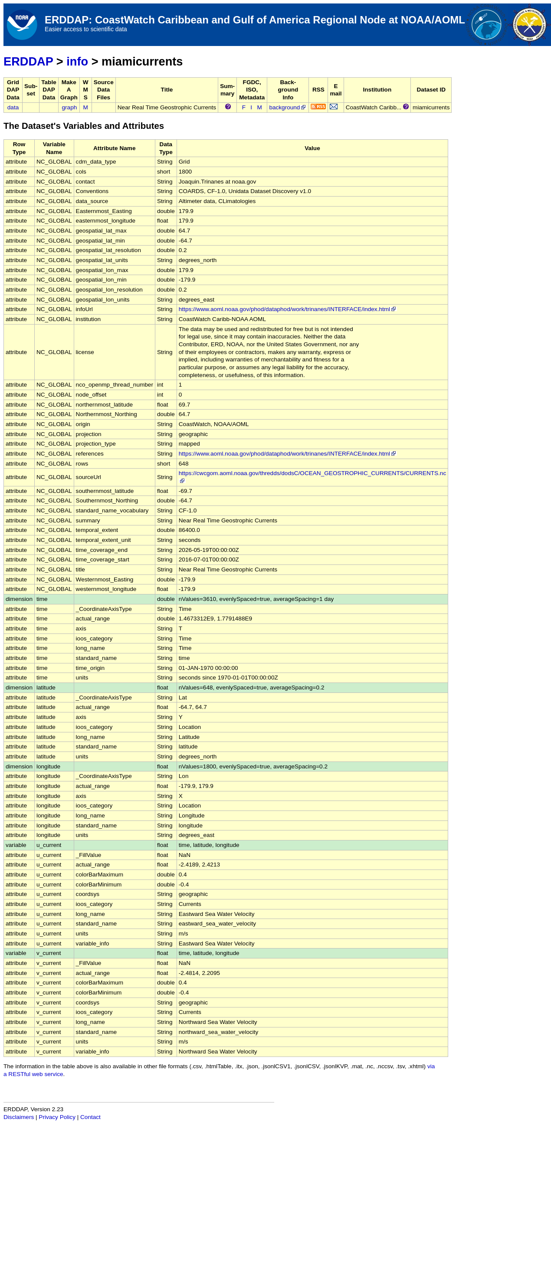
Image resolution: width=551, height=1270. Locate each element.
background (288, 107)
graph (69, 107)
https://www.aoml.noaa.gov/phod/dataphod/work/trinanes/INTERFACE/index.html (288, 309)
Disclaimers (18, 1117)
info (77, 61)
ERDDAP (28, 61)
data (13, 107)
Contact (90, 1117)
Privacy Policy (57, 1117)
